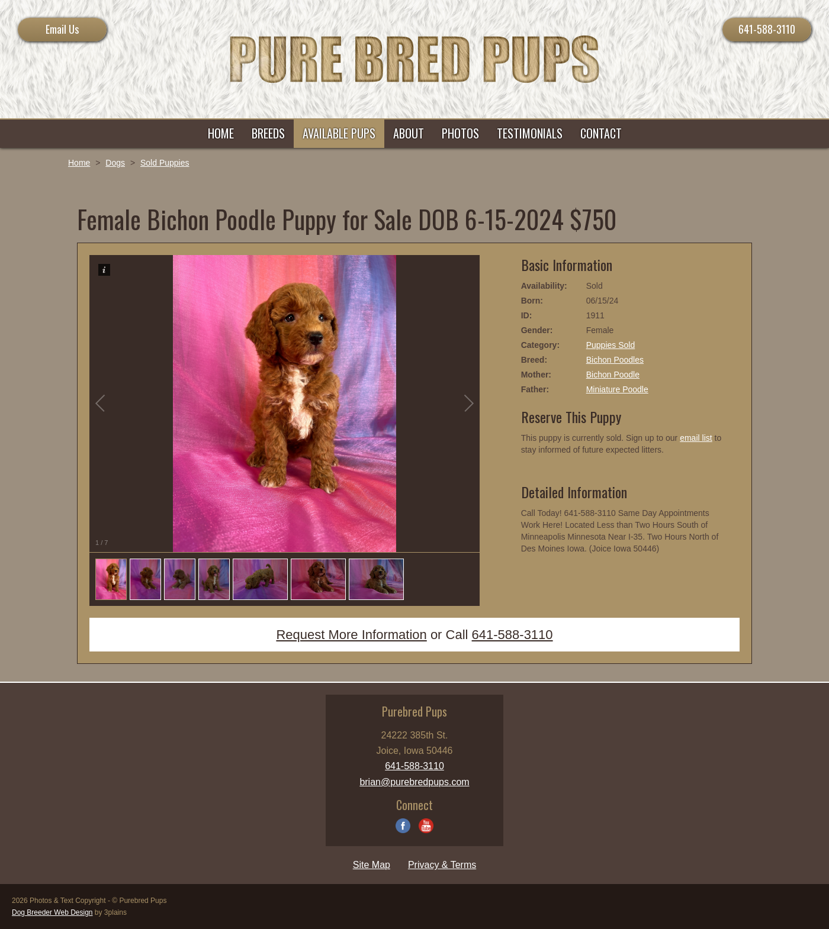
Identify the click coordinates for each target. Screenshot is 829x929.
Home (79, 162)
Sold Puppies (164, 162)
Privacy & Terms (442, 865)
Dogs (115, 162)
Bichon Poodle (613, 374)
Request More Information (351, 634)
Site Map (371, 865)
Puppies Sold (610, 345)
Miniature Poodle (617, 389)
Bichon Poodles (615, 359)
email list (696, 438)
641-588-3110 (766, 29)
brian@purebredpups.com (414, 782)
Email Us (62, 29)
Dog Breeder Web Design (52, 912)
